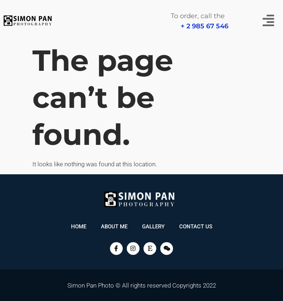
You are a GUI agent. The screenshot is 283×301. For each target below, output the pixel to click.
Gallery (153, 226)
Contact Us (195, 226)
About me (114, 226)
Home (78, 226)
